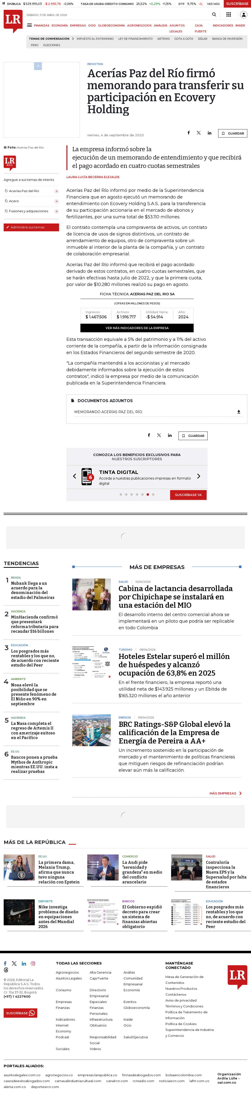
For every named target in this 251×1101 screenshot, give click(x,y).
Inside (128, 1019)
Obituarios (98, 1025)
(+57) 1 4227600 (17, 996)
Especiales (98, 1002)
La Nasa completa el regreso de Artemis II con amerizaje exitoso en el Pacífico (33, 730)
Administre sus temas (25, 227)
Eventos (130, 1002)
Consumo (63, 990)
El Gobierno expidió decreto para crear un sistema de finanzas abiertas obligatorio (142, 917)
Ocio (127, 1025)
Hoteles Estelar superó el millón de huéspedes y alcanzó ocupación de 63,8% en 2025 (174, 665)
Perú (34, 45)
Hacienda (18, 611)
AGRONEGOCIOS (139, 25)
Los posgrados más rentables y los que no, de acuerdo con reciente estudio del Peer (35, 658)
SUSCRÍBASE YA (188, 495)
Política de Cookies (180, 1024)
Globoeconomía (137, 1008)
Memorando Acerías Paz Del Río (157, 411)
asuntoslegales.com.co (22, 1075)
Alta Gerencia (100, 972)
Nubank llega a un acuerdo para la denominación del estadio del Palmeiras (32, 590)
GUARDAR (232, 133)
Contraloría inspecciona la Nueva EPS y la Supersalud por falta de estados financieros (226, 874)
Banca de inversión (227, 38)
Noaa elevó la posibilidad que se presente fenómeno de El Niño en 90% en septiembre (33, 694)
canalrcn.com (117, 1081)
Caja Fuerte (99, 978)
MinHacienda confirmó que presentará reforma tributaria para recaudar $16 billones (35, 624)
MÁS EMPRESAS (223, 793)
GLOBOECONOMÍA (111, 25)
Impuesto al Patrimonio (95, 38)
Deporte (45, 901)
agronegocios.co (59, 1075)
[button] (73, 477)
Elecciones (51, 45)
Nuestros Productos (181, 988)
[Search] (214, 14)
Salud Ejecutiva (136, 1037)
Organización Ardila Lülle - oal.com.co (229, 1078)
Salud (210, 856)
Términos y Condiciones (184, 1006)
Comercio (130, 856)
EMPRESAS (78, 25)
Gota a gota (184, 38)
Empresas (64, 1002)
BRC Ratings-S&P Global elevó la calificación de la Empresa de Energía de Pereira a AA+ (175, 732)
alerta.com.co (15, 1087)
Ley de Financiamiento (135, 38)
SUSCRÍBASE (237, 3)
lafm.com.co (199, 1081)
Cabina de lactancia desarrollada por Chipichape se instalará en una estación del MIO (176, 597)
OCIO (92, 25)
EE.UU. (15, 751)
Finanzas (63, 1008)
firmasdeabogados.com (141, 1075)
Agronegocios (67, 972)
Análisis (129, 972)
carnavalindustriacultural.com (78, 1081)
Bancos (128, 901)
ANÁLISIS (160, 25)
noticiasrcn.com (172, 1081)
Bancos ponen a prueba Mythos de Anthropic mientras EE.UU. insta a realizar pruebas (34, 764)
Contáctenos (175, 994)
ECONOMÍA (60, 25)
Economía (132, 990)
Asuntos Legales (69, 978)
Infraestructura (101, 1019)
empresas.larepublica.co (97, 1075)
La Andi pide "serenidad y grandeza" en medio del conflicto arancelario (142, 872)
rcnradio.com (143, 1081)
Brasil (16, 577)
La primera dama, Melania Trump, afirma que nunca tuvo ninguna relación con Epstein (59, 872)
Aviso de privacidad (181, 1000)
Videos (95, 1049)
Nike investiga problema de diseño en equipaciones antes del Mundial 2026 (58, 917)
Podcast (62, 1037)
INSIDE (240, 25)
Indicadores (65, 1019)
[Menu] (30, 25)
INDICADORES (223, 25)
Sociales (62, 1049)
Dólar (202, 38)
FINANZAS (42, 25)
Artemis (163, 38)
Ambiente (18, 679)
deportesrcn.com (45, 1087)
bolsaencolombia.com (184, 1075)
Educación (19, 645)
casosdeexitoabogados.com (27, 1081)
